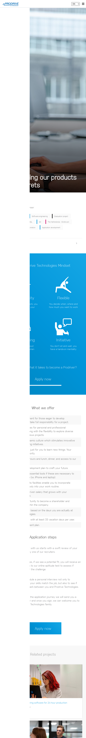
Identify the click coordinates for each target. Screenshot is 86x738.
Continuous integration (14, 233)
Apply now (22, 201)
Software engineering (40, 216)
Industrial (9, 228)
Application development (51, 228)
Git (40, 222)
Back (9, 200)
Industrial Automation (27, 228)
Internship (9, 222)
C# (21, 222)
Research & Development (15, 216)
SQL (30, 222)
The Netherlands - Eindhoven (58, 222)
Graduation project (61, 216)
